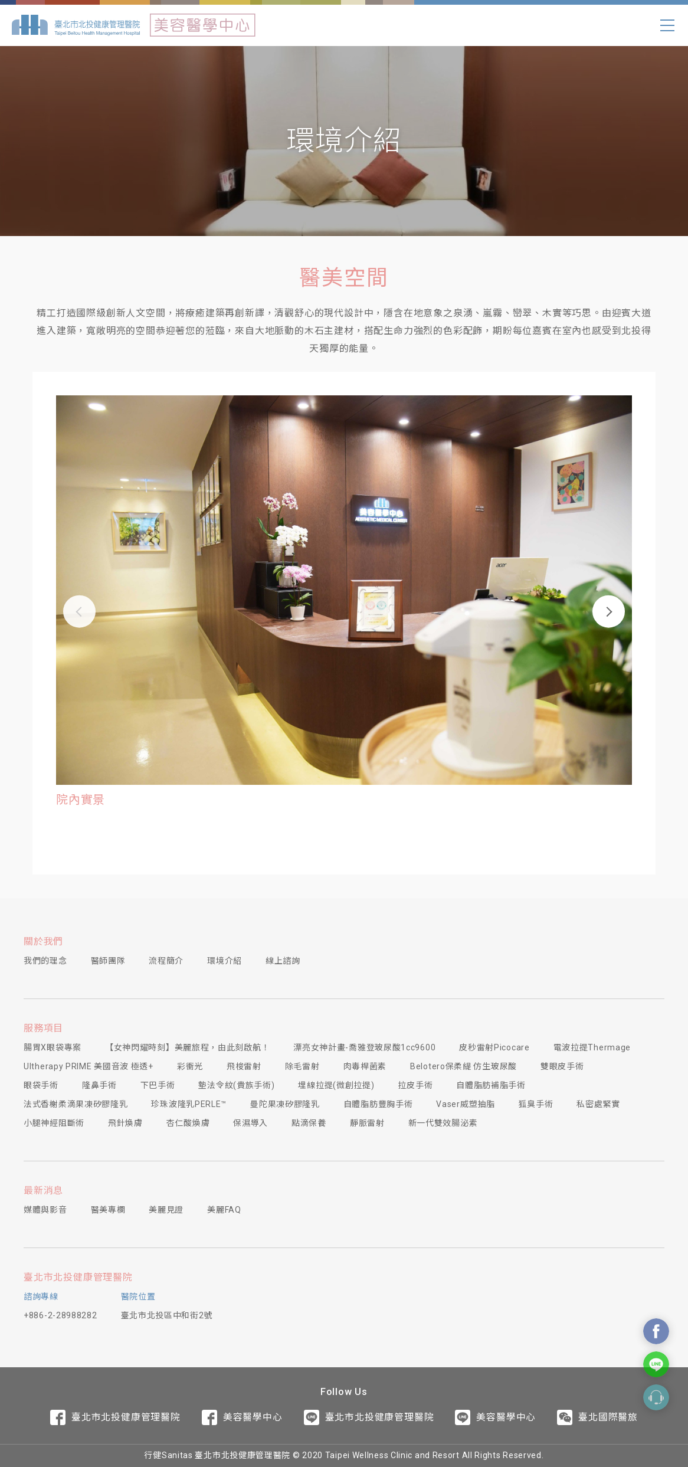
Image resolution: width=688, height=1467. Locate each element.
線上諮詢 (283, 960)
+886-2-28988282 (60, 1315)
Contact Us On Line (656, 1364)
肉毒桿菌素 (365, 1066)
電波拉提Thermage (592, 1047)
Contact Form (656, 1397)
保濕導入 (250, 1123)
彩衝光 (190, 1066)
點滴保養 (308, 1123)
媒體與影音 (45, 1209)
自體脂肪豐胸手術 (378, 1104)
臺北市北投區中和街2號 (167, 1315)
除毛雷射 (302, 1066)
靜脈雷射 (367, 1123)
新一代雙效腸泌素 (443, 1123)
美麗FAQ (224, 1209)
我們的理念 (45, 960)
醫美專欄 (108, 1209)
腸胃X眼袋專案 (52, 1047)
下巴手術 (157, 1085)
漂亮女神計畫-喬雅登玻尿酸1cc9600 (364, 1047)
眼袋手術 (41, 1085)
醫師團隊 (108, 960)
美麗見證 (166, 1209)
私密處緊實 (598, 1104)
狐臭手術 (536, 1104)
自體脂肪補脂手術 (491, 1085)
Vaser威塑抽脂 (465, 1104)
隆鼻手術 (99, 1085)
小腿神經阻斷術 (54, 1123)
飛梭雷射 (244, 1066)
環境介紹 (224, 960)
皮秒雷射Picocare (494, 1047)
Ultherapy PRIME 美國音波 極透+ (88, 1066)
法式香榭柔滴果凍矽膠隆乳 (75, 1104)
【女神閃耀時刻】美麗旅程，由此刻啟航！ (187, 1047)
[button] (79, 611)
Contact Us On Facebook (656, 1331)
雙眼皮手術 (562, 1066)
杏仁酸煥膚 (188, 1123)
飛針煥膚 (125, 1123)
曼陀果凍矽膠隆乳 (285, 1104)
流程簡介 (166, 960)
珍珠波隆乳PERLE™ (189, 1104)
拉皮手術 (415, 1085)
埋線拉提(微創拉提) (336, 1085)
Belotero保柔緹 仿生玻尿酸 (463, 1066)
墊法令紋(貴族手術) (236, 1085)
